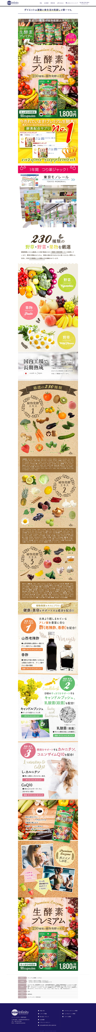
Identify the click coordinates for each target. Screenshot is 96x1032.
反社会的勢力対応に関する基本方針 (48, 1025)
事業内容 (53, 3)
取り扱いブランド (44, 1016)
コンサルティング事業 (69, 1013)
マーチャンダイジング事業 (70, 1010)
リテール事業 (67, 1016)
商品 (41, 3)
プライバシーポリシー (45, 1022)
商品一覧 (42, 1010)
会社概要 (46, 3)
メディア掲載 (43, 1013)
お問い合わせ (60, 3)
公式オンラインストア (72, 3)
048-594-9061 (85, 2)
